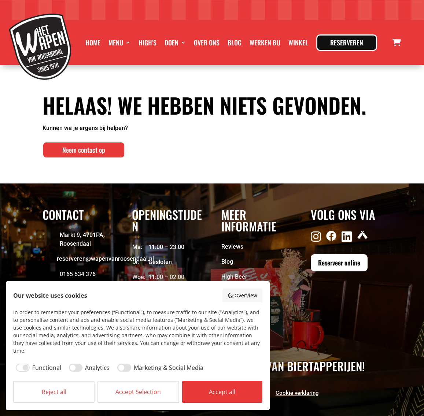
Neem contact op (83, 150)
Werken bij (265, 42)
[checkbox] (37, 367)
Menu (115, 42)
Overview (243, 295)
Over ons (207, 42)
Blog (235, 42)
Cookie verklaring (297, 393)
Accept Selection (138, 392)
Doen (171, 42)
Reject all (54, 392)
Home (92, 42)
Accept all (222, 392)
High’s (147, 42)
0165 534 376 (78, 274)
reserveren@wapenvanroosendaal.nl (105, 258)
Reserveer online (339, 262)
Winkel (298, 42)
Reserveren (346, 42)
